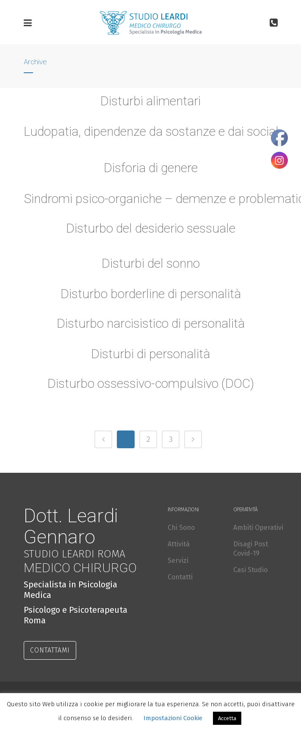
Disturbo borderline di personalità (150, 295)
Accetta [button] (227, 718)
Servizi (178, 561)
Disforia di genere (151, 167)
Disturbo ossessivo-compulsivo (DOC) (150, 385)
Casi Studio (250, 570)
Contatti (180, 577)
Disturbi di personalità (150, 355)
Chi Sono (181, 528)
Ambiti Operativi (258, 528)
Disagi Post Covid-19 (250, 548)
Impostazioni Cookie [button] (173, 718)
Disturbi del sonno (150, 264)
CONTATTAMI (50, 650)
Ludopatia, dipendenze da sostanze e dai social (151, 131)
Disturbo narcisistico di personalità (150, 325)
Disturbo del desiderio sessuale (150, 228)
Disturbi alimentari (150, 100)
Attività (179, 544)
